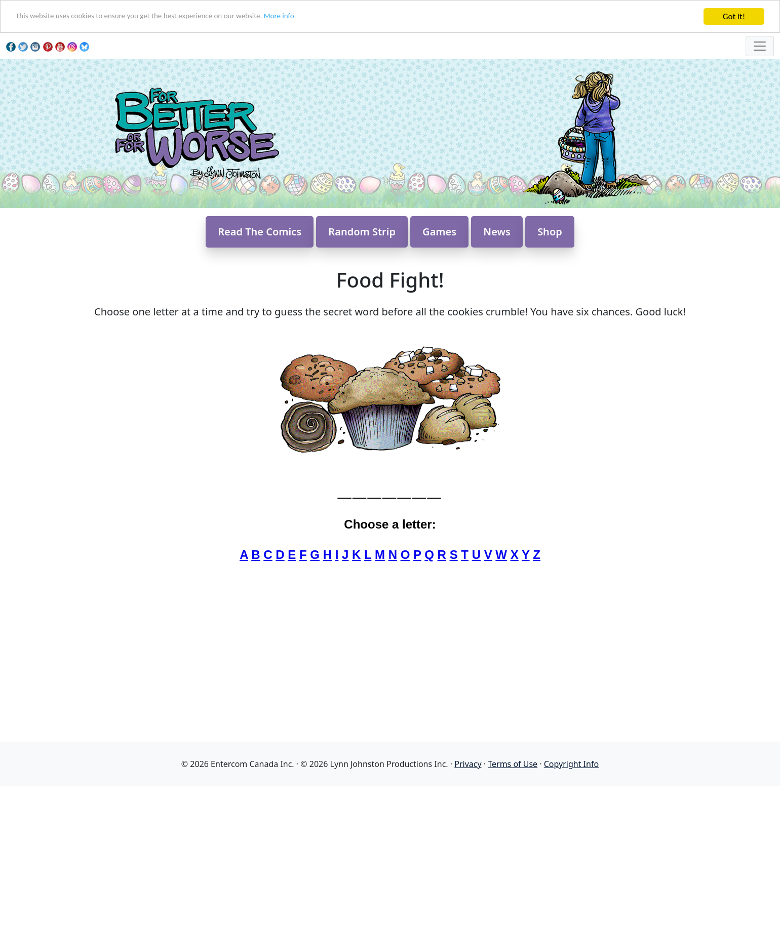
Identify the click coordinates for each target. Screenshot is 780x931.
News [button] (497, 231)
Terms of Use (512, 764)
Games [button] (439, 231)
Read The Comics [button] (259, 231)
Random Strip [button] (362, 231)
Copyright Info (571, 764)
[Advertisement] (390, 857)
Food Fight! (390, 280)
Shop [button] (549, 231)
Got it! (734, 16)
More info (314, 17)
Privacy (467, 764)
